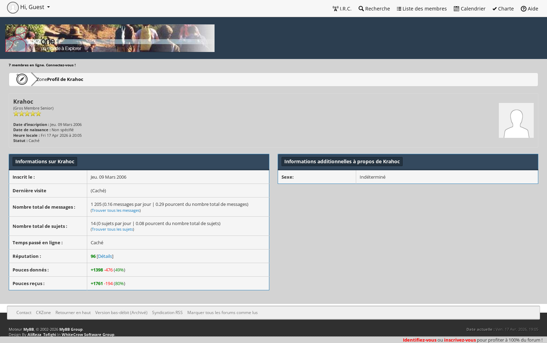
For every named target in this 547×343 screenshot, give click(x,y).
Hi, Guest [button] (26, 7)
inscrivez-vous (460, 340)
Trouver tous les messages (116, 210)
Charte (503, 8)
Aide (529, 8)
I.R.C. (342, 8)
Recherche (374, 8)
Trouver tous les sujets (112, 229)
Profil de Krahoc (85, 79)
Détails (105, 256)
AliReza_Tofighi (42, 334)
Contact (23, 312)
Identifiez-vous (419, 340)
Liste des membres (422, 8)
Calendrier (470, 8)
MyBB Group (71, 329)
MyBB (28, 329)
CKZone (49, 79)
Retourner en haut (73, 312)
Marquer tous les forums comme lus (222, 312)
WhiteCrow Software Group (88, 334)
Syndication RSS (167, 312)
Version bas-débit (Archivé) (121, 312)
